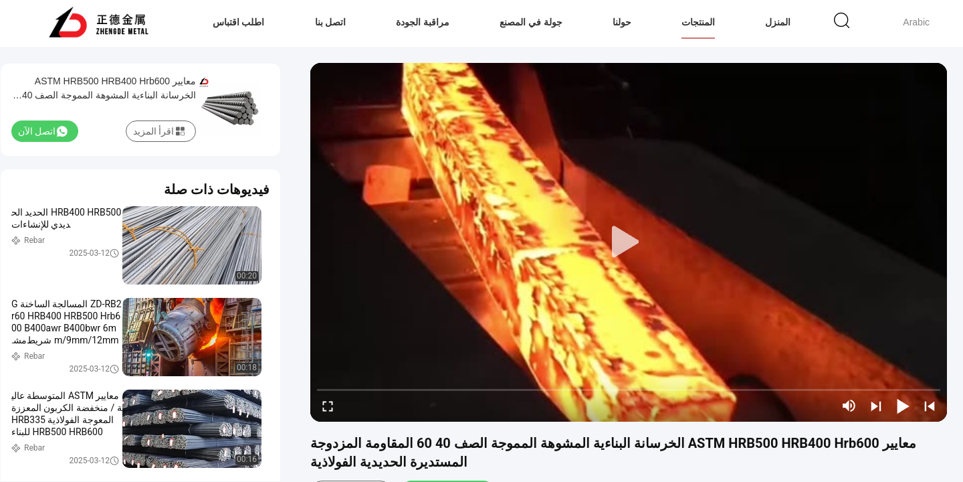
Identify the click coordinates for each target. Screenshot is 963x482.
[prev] (929, 406)
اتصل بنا (330, 22)
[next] (876, 406)
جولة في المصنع (531, 22)
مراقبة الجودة (422, 22)
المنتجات (698, 22)
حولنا (622, 22)
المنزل (777, 22)
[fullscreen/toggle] (327, 406)
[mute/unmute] (849, 406)
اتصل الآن (43, 131)
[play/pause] (902, 406)
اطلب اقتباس (239, 22)
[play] (628, 242)
